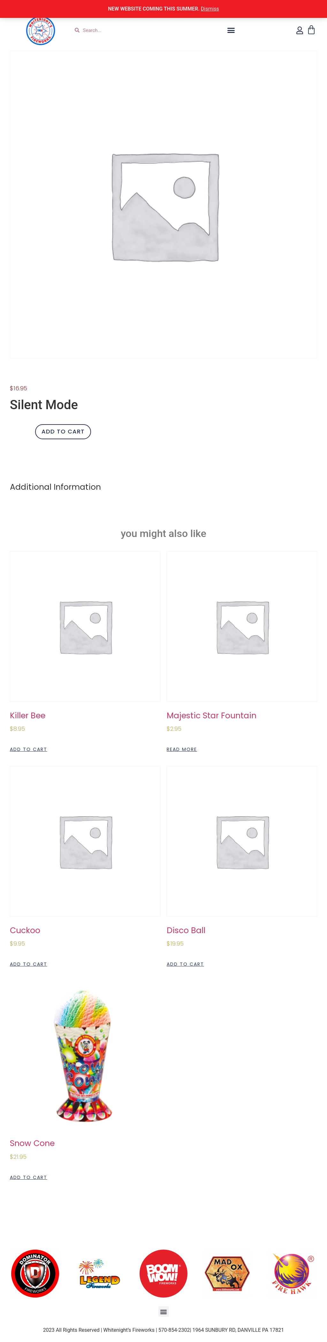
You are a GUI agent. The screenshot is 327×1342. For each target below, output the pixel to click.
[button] (231, 30)
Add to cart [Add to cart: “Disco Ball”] (185, 964)
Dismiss (210, 9)
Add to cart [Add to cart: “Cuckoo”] (28, 964)
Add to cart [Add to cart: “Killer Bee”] (28, 749)
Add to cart (63, 431)
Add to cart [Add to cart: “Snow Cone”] (28, 1177)
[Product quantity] (20, 431)
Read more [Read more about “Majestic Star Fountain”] (182, 749)
